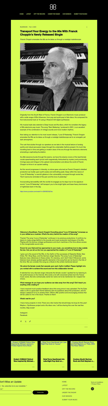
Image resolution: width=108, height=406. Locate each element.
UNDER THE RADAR (68, 392)
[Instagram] (92, 388)
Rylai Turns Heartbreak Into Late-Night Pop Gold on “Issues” (54, 360)
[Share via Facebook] (21, 321)
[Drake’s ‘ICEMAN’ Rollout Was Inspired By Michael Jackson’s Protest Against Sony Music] (24, 349)
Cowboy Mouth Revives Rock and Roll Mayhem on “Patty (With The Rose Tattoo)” (83, 360)
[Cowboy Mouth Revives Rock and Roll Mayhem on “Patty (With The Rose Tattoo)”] (84, 349)
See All (95, 337)
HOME (64, 382)
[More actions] (87, 27)
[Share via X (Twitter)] (25, 321)
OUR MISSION (67, 396)
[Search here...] (98, 3)
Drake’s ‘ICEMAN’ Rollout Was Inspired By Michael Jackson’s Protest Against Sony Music (24, 360)
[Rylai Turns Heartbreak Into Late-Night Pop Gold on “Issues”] (54, 349)
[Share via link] (30, 321)
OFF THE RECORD (68, 389)
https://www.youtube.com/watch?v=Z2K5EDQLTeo (36, 191)
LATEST (65, 385)
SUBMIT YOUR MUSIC (68, 399)
